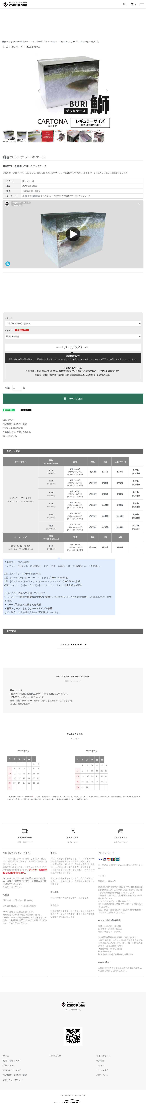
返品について (9, 420)
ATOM (58, 1056)
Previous (39, 91)
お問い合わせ (102, 1075)
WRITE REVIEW (72, 644)
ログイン (100, 1065)
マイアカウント (103, 1056)
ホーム (5, 47)
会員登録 (100, 1060)
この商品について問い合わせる (17, 432)
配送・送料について (12, 1060)
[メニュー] (141, 4)
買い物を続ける (10, 436)
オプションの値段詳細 (13, 428)
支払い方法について (12, 1070)
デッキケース (17, 47)
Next (106, 91)
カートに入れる (73, 398)
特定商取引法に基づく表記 (15, 424)
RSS (52, 1056)
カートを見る (102, 1070)
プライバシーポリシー (13, 1080)
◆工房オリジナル (33, 47)
